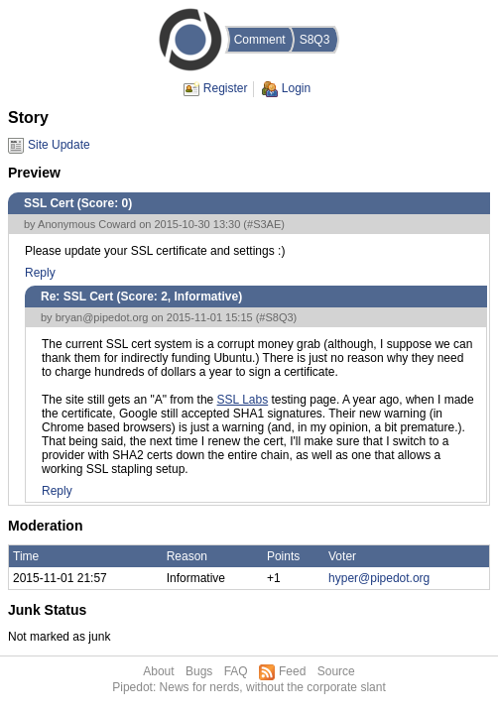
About (158, 671)
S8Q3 (315, 40)
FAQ (236, 671)
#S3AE (264, 224)
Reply (40, 273)
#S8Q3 (276, 317)
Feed (292, 671)
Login (296, 88)
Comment (260, 40)
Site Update (59, 145)
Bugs (199, 671)
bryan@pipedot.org (102, 317)
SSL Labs (243, 400)
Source (336, 671)
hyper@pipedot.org (379, 578)
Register (225, 88)
